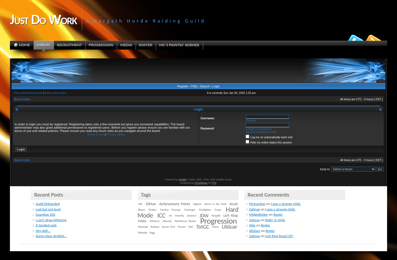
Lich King (231, 215)
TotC (190, 227)
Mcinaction (257, 204)
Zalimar (254, 209)
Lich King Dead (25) (279, 236)
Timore (182, 227)
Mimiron (155, 221)
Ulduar (229, 226)
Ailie (252, 225)
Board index (22, 99)
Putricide (143, 227)
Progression (218, 221)
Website (142, 232)
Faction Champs (170, 210)
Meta (142, 221)
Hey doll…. (43, 231)
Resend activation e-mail (261, 132)
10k (140, 204)
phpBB (182, 179)
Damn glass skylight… (51, 236)
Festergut (189, 210)
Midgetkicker (258, 214)
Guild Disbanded (48, 204)
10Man (150, 204)
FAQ (194, 86)
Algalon (197, 204)
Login (216, 86)
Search (205, 86)
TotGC (202, 226)
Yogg (152, 232)
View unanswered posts (28, 92)
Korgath (216, 215)
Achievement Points (174, 204)
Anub (234, 204)
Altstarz (254, 231)
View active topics (56, 92)
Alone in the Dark (215, 204)
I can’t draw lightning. (51, 220)
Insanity (179, 215)
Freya (218, 210)
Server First (168, 227)
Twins (215, 227)
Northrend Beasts (185, 221)
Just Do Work (43, 19)
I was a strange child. (286, 204)
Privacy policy (115, 134)
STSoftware (201, 183)
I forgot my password (259, 129)
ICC (161, 215)
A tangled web (46, 225)
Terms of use (95, 134)
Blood (141, 210)
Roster (278, 214)
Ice (170, 215)
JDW (203, 215)
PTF (214, 183)
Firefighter (205, 210)
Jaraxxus (191, 215)
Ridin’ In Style (275, 220)
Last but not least (48, 209)
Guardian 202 (45, 214)
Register (183, 86)
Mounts (167, 221)
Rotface (155, 227)
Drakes (152, 210)
